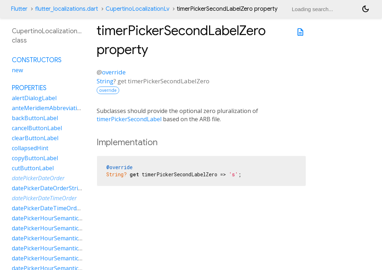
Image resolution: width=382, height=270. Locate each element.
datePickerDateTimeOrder (44, 198)
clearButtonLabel (35, 138)
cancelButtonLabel (37, 128)
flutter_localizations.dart (66, 9)
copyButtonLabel (35, 158)
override (114, 72)
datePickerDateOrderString (48, 188)
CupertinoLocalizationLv (137, 9)
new (17, 70)
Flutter (19, 9)
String (105, 81)
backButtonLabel (35, 118)
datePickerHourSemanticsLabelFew (59, 218)
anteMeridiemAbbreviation (48, 108)
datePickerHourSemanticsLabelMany (61, 228)
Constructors (37, 60)
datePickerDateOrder (38, 178)
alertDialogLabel (34, 98)
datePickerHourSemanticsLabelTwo (60, 258)
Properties (29, 88)
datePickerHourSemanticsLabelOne (59, 238)
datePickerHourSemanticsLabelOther (62, 248)
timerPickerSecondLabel (129, 119)
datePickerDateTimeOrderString (55, 208)
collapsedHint (30, 148)
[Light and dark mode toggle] (365, 9)
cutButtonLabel (33, 168)
